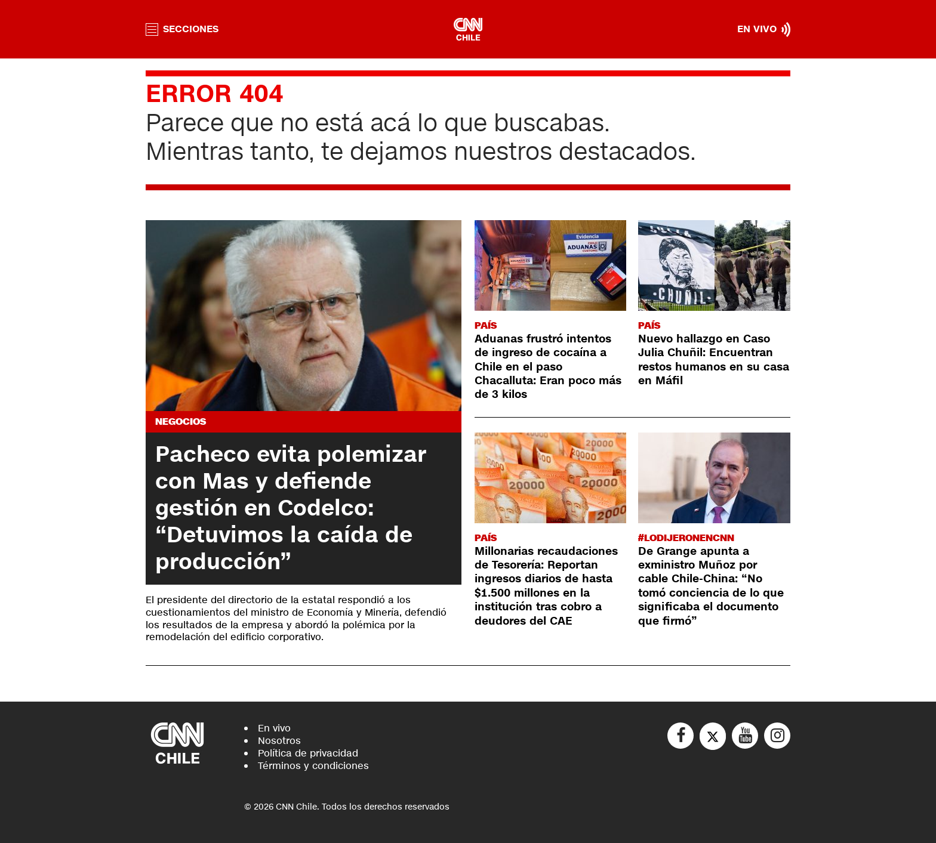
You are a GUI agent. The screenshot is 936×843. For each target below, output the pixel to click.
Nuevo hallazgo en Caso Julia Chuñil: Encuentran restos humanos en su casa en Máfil (713, 359)
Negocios (180, 421)
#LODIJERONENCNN (686, 538)
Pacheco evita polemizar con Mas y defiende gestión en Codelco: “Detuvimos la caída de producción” (290, 508)
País (486, 325)
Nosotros (279, 741)
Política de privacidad (308, 753)
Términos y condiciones (313, 766)
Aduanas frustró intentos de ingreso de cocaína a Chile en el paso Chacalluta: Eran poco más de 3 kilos (548, 367)
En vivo (274, 728)
